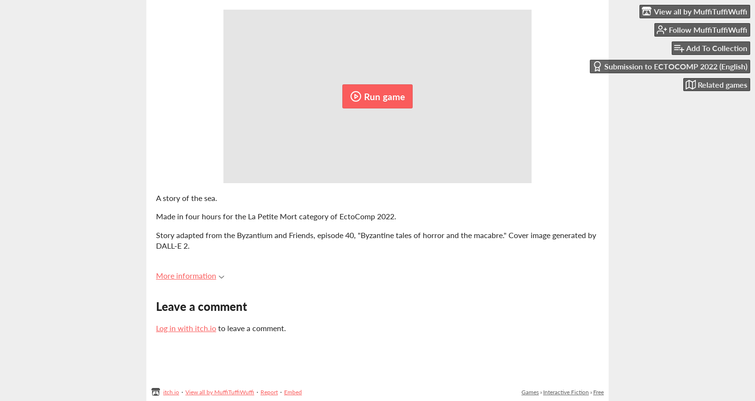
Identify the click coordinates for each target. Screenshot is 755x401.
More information (190, 275)
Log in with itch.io (186, 328)
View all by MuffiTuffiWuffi (219, 392)
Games (530, 392)
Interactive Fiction (566, 392)
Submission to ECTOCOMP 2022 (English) (669, 66)
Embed (293, 392)
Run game (377, 96)
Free (598, 392)
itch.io (171, 392)
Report (269, 392)
